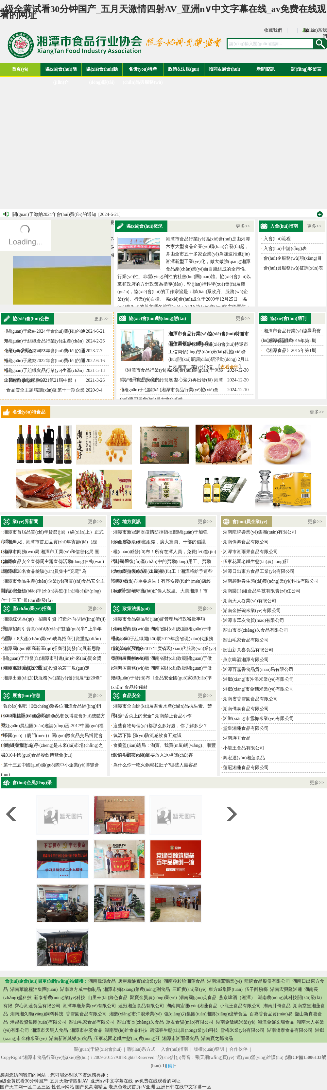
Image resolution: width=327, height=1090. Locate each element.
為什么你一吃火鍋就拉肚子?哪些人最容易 (155, 765)
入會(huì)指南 (174, 1049)
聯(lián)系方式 (141, 1049)
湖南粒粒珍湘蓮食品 (184, 981)
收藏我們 (273, 30)
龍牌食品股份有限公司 (267, 981)
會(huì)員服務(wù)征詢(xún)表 (293, 268)
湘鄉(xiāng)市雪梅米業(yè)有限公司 (258, 718)
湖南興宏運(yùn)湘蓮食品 (191, 1005)
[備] (170, 1065)
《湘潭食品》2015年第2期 (290, 340)
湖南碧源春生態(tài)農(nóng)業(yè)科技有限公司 (271, 581)
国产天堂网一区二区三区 (25, 1086)
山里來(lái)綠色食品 (107, 997)
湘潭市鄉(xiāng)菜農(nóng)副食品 (136, 989)
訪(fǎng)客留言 (306, 69)
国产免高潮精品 (91, 1086)
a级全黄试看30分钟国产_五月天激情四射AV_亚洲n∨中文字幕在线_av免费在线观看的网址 (163, 12)
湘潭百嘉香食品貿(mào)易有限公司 (258, 669)
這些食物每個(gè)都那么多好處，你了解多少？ (160, 725)
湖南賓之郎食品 (217, 1038)
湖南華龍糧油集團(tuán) (34, 989)
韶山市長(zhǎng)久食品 (140, 1022)
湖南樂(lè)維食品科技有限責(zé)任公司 (262, 591)
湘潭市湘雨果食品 (180, 1038)
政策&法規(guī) (183, 69)
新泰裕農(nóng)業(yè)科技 (60, 997)
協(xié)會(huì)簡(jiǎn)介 (61, 71)
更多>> (243, 226)
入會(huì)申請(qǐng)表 (285, 248)
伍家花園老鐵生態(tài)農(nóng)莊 (256, 561)
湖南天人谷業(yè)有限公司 (249, 600)
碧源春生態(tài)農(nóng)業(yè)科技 (184, 1030)
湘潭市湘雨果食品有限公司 (250, 551)
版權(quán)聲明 (209, 1049)
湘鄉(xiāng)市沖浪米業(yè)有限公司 (258, 679)
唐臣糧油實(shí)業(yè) (139, 981)
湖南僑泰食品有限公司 (246, 708)
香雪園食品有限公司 (86, 1013)
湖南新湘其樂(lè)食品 (70, 1038)
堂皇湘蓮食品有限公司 (246, 728)
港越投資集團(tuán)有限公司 (38, 1022)
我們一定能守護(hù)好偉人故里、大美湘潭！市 (160, 591)
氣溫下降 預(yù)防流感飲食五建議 (147, 735)
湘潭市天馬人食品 (49, 1030)
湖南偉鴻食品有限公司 (246, 541)
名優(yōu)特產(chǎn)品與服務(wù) (143, 71)
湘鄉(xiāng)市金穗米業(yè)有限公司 (258, 689)
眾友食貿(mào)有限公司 (190, 1022)
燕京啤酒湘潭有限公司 (246, 659)
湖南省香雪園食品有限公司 (250, 698)
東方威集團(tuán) (225, 989)
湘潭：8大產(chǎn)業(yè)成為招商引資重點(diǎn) (52, 638)
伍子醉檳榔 (256, 989)
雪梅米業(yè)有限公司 (242, 1030)
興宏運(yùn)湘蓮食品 (244, 757)
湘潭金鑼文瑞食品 (276, 1022)
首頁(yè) (20, 69)
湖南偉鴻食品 (102, 981)
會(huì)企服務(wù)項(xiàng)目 (293, 258)
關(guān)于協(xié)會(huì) (98, 1049)
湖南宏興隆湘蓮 (286, 989)
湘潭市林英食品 (86, 1030)
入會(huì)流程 (277, 238)
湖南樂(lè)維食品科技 (126, 1030)
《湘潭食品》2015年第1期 (290, 350)
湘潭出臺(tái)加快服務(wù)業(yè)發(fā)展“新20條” (52, 678)
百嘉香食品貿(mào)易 (271, 1013)
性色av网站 (63, 1086)
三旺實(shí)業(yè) (189, 989)
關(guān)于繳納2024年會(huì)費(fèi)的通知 (54, 214)
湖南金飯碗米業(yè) (235, 1022)
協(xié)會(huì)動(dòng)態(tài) (102, 71)
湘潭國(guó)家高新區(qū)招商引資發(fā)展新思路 (52, 648)
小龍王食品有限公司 (243, 748)
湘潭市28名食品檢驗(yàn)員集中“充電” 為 (45, 571)
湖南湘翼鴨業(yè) (224, 981)
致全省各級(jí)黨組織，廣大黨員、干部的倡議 (159, 541)
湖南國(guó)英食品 (197, 997)
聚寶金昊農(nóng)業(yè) (153, 997)
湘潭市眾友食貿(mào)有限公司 (253, 620)
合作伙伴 (238, 1049)
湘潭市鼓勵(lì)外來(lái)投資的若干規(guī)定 (46, 668)
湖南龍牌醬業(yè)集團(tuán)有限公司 (259, 532)
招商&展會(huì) (224, 69)
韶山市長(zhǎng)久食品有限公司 (255, 630)
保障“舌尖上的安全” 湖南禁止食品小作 (152, 715)
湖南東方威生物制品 (80, 989)
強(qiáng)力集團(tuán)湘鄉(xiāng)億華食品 (205, 1013)
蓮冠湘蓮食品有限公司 (246, 767)
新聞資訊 (265, 69)
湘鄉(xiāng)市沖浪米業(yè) (135, 1013)
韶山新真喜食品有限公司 (248, 649)
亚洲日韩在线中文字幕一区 (183, 1086)
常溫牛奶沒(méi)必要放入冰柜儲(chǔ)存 (153, 755)
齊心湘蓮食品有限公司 (37, 1005)
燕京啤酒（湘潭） (237, 997)
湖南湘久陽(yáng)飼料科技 (36, 1013)
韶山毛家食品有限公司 (246, 640)
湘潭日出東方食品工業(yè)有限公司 (259, 571)
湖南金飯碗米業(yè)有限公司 (252, 610)
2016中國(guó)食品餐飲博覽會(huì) (38, 755)
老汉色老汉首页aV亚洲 (132, 1086)
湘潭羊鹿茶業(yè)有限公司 (89, 1005)
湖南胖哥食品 (236, 738)
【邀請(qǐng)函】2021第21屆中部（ (41, 380)
